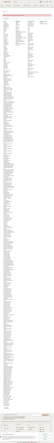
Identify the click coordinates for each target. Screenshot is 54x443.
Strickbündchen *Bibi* (7, 339)
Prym (17, 29)
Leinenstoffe (6, 49)
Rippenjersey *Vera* (7, 302)
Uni (28, 27)
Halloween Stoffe (6, 402)
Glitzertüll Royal (6, 252)
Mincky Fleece (30, 49)
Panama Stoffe (6, 53)
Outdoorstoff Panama (7, 292)
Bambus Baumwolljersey (8, 93)
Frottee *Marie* (6, 239)
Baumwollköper (6, 134)
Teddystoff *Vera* (7, 358)
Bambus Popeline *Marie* (8, 96)
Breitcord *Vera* (6, 193)
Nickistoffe (5, 51)
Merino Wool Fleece (7, 272)
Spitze (5, 61)
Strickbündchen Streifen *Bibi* (9, 354)
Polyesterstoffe (6, 56)
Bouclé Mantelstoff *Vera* (8, 189)
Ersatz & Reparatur (19, 36)
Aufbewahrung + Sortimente (20, 31)
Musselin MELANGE (7, 278)
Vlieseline (17, 22)
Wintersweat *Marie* (7, 389)
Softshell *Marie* (6, 318)
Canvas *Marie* (6, 200)
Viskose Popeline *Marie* (8, 372)
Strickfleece (30, 61)
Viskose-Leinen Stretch (8, 374)
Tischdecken (6, 82)
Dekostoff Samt (6, 209)
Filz (4, 33)
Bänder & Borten (19, 33)
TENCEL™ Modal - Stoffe (8, 399)
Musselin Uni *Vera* (7, 283)
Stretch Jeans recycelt (7, 334)
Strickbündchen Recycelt (8, 353)
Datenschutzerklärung (21, 416)
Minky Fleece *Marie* (7, 275)
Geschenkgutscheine (31, 427)
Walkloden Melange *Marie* (8, 387)
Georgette (5, 41)
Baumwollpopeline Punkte (8, 166)
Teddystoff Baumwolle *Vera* (9, 359)
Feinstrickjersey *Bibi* (7, 219)
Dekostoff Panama (7, 208)
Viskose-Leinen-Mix (7, 375)
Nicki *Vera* (6, 287)
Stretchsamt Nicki (7, 338)
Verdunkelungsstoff (7, 70)
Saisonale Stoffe (6, 400)
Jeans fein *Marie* (7, 255)
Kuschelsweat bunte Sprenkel (9, 263)
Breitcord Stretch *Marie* (8, 195)
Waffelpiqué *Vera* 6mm (8, 384)
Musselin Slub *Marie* (7, 279)
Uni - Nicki (29, 53)
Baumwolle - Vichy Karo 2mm (9, 101)
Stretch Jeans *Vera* (7, 333)
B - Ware (41, 22)
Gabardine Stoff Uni (7, 245)
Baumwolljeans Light (7, 109)
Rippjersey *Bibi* (6, 305)
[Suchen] (27, 2)
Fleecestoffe (6, 35)
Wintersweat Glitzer (7, 392)
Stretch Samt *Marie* (7, 335)
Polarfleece (30, 37)
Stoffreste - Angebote (43, 23)
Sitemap (5, 432)
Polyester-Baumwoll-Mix (8, 294)
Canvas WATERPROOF (8, 201)
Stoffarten (5, 22)
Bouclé (29, 28)
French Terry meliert (7, 233)
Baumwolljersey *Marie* (8, 116)
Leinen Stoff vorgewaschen (8, 267)
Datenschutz (6, 428)
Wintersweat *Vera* (7, 391)
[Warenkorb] (50, 2)
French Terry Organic (7, 235)
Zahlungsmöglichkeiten (20, 427)
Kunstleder (5, 48)
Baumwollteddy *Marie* (8, 183)
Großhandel (30, 429)
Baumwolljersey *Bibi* (7, 110)
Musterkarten (6, 408)
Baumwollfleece (30, 36)
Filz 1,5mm (5, 222)
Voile (4, 73)
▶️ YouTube (42, 427)
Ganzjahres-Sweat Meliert (8, 247)
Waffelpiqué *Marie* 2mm (8, 381)
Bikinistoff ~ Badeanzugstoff (8, 186)
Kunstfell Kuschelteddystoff (8, 261)
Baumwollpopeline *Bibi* (8, 137)
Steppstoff (5, 63)
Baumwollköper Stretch (8, 135)
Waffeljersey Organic (7, 380)
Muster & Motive (6, 84)
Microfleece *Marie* (7, 273)
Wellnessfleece (30, 40)
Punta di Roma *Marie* (8, 295)
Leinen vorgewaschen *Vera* (9, 269)
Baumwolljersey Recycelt (8, 130)
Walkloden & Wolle (7, 74)
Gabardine (5, 40)
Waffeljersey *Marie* (7, 379)
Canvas (5, 28)
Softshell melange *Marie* (8, 320)
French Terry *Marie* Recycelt (9, 232)
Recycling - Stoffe (7, 398)
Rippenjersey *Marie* (7, 301)
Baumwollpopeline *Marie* (8, 139)
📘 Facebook (42, 429)
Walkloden (29, 69)
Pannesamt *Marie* (7, 293)
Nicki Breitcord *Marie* (7, 288)
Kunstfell (5, 47)
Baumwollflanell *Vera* (7, 106)
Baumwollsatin (6, 176)
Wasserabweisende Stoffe (8, 75)
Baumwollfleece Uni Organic (8, 108)
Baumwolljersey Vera (7, 133)
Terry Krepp (6, 68)
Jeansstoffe (6, 43)
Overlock (17, 28)
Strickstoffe (5, 64)
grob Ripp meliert (7, 253)
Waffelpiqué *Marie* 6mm (8, 382)
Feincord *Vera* (6, 215)
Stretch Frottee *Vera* (7, 332)
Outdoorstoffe (6, 81)
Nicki (29, 51)
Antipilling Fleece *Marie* (8, 88)
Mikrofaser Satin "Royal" (8, 274)
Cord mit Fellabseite (7, 203)
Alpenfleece (6, 23)
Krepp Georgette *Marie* (8, 260)
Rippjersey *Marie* (7, 306)
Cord (4, 31)
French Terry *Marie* (7, 229)
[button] (45, 2)
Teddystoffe (6, 67)
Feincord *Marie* (6, 214)
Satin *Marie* (6, 313)
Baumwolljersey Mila (7, 124)
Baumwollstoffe (6, 24)
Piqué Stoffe (6, 54)
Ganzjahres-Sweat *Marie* (8, 246)
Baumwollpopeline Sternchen (9, 170)
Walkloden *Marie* (7, 386)
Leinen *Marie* (6, 266)
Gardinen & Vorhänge (7, 80)
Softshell (5, 60)
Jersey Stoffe (6, 44)
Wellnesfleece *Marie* (7, 388)
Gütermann (18, 27)
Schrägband (18, 24)
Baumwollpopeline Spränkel (8, 169)
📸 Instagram (42, 431)
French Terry (6, 36)
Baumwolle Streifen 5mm (8, 103)
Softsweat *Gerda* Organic (8, 321)
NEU (47, 5)
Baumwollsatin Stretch (7, 177)
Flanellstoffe (6, 34)
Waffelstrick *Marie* (7, 385)
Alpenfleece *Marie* (7, 87)
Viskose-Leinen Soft (7, 373)
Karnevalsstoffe (6, 404)
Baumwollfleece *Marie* (8, 107)
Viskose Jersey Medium (8, 369)
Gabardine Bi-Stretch (7, 243)
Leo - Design (6, 401)
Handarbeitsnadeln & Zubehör (21, 37)
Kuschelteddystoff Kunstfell (8, 265)
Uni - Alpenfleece (31, 23)
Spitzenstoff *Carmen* (7, 325)
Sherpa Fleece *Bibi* (7, 316)
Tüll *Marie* (6, 365)
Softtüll (5, 322)
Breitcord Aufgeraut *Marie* (8, 194)
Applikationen (18, 30)
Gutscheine (6, 407)
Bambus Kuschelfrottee (8, 95)
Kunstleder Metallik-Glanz (8, 262)
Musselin (5, 50)
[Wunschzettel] (47, 2)
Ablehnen (45, 439)
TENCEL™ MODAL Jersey (8, 362)
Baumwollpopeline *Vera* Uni (9, 140)
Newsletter (18, 431)
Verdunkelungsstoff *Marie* (8, 367)
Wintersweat (30, 74)
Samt (4, 57)
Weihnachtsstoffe (7, 405)
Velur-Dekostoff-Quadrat (8, 366)
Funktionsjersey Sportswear (8, 242)
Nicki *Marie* (6, 286)
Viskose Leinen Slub (7, 371)
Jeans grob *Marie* (7, 256)
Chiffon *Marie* (6, 202)
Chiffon (5, 30)
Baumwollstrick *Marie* (8, 182)
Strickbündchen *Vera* (7, 349)
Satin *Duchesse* (7, 312)
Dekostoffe (5, 76)
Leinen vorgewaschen (7, 268)
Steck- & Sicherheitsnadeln (20, 43)
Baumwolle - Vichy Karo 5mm (9, 102)
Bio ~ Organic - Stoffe (7, 395)
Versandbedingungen (19, 429)
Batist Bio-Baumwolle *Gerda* (9, 97)
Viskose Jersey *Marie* (8, 368)
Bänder (17, 23)
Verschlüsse (18, 44)
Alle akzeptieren (45, 434)
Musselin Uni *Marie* (7, 282)
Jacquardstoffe (6, 42)
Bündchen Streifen (7, 196)
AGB (5, 430)
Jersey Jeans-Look (7, 259)
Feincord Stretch (6, 216)
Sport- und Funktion (7, 62)
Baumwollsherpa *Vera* (8, 179)
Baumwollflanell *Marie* (8, 104)
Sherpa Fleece (30, 38)
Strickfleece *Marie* (7, 355)
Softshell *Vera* (6, 319)
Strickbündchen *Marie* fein (8, 342)
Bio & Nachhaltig (6, 393)
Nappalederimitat (6, 285)
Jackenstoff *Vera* (7, 254)
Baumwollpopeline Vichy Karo (9, 175)
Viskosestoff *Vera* (7, 378)
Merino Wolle (30, 48)
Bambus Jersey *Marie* (8, 94)
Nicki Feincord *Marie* (7, 289)
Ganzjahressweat (31, 44)
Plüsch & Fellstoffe (7, 55)
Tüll (4, 69)
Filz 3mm (5, 223)
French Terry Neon (7, 234)
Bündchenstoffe (6, 27)
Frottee (5, 37)
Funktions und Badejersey (8, 241)
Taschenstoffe (6, 83)
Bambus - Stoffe (6, 394)
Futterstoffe (6, 38)
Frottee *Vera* (6, 240)
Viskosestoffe (6, 71)
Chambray (5, 29)
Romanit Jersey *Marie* (8, 309)
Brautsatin (5, 190)
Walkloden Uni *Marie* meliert (33, 71)
